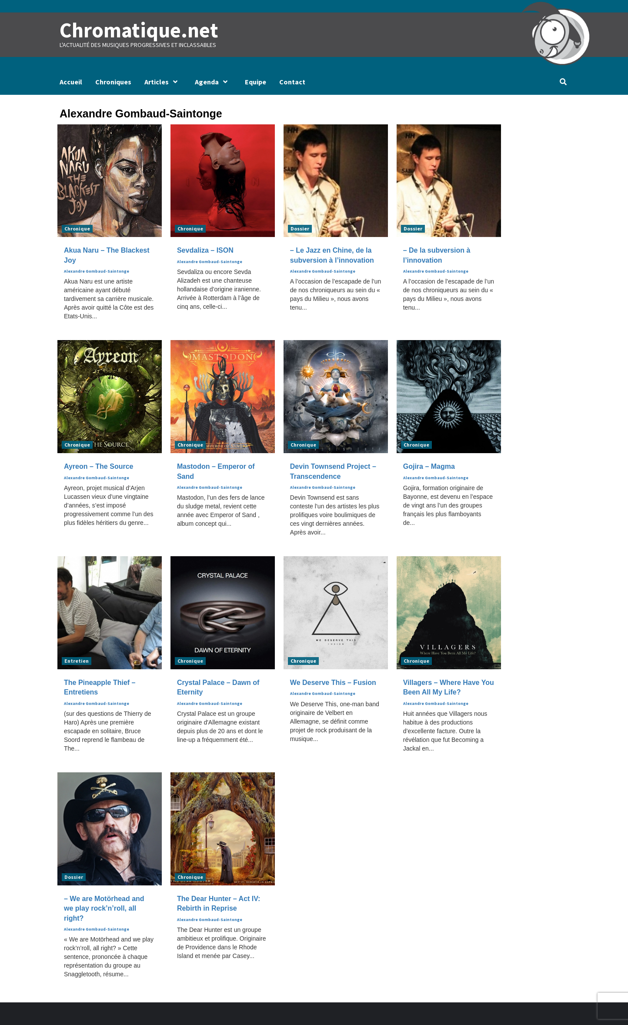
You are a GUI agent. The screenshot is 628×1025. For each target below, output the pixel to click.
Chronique (77, 228)
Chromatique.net (139, 30)
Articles (163, 81)
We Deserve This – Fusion (333, 682)
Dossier (300, 228)
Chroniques (113, 81)
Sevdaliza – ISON (205, 250)
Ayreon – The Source (98, 466)
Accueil (71, 81)
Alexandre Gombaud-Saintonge (96, 271)
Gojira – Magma (429, 466)
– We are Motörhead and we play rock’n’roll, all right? (104, 908)
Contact (292, 81)
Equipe (255, 81)
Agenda (213, 81)
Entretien (76, 661)
